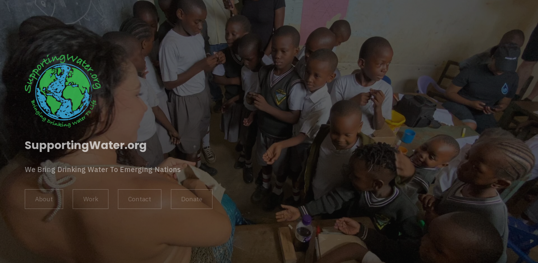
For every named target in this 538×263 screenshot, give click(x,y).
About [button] (44, 199)
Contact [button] (138, 199)
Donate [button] (191, 199)
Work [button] (90, 199)
